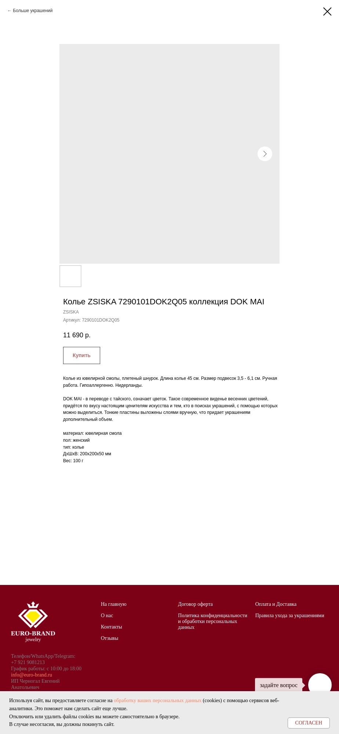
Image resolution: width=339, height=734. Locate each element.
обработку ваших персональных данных (157, 700)
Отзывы (109, 638)
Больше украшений (32, 10)
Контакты (111, 627)
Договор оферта (195, 604)
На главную (114, 604)
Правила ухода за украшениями (289, 615)
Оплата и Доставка (275, 604)
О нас (107, 615)
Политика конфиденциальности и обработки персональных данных (212, 621)
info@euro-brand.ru (31, 675)
